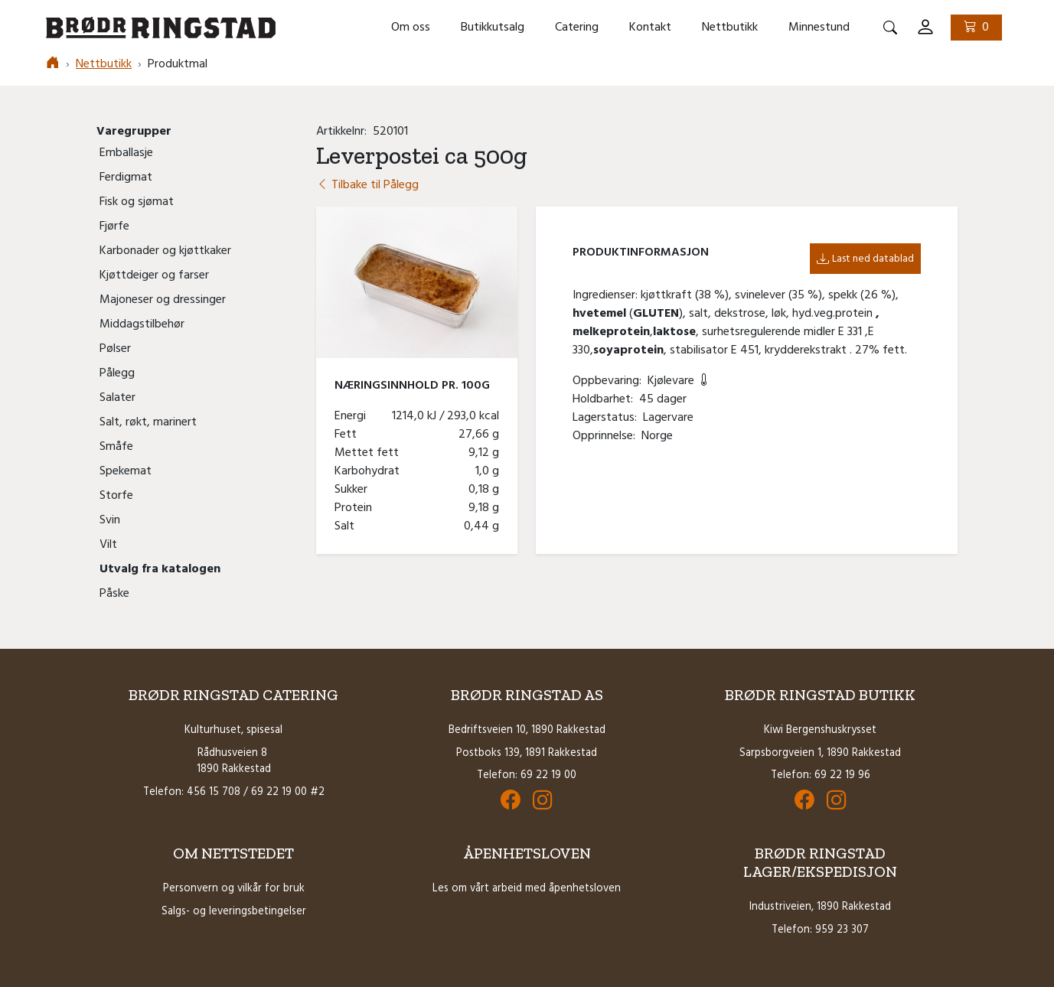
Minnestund (819, 27)
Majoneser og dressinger (163, 300)
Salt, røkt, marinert (148, 422)
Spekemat (126, 471)
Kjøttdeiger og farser (154, 275)
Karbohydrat (370, 471)
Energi (353, 416)
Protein (356, 508)
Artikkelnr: (344, 131)
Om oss (410, 27)
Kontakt (650, 27)
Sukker (354, 489)
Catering (577, 27)
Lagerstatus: (608, 418)
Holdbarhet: (606, 399)
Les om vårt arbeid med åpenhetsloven (526, 888)
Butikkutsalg (492, 27)
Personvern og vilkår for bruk (234, 888)
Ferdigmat (126, 177)
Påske (114, 594)
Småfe (116, 447)
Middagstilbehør (142, 324)
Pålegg (117, 373)
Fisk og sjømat (137, 202)
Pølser (115, 349)
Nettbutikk (730, 27)
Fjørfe (114, 226)
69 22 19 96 (842, 775)
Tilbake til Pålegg (367, 185)
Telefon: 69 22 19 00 (526, 775)
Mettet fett (369, 453)
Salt (347, 526)
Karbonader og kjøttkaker (165, 251)
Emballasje (126, 153)
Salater (117, 398)
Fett (348, 434)
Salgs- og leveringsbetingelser (234, 911)
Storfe (116, 496)
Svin (110, 520)
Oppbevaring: (610, 381)
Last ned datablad (865, 259)
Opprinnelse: (607, 436)
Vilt (108, 545)
